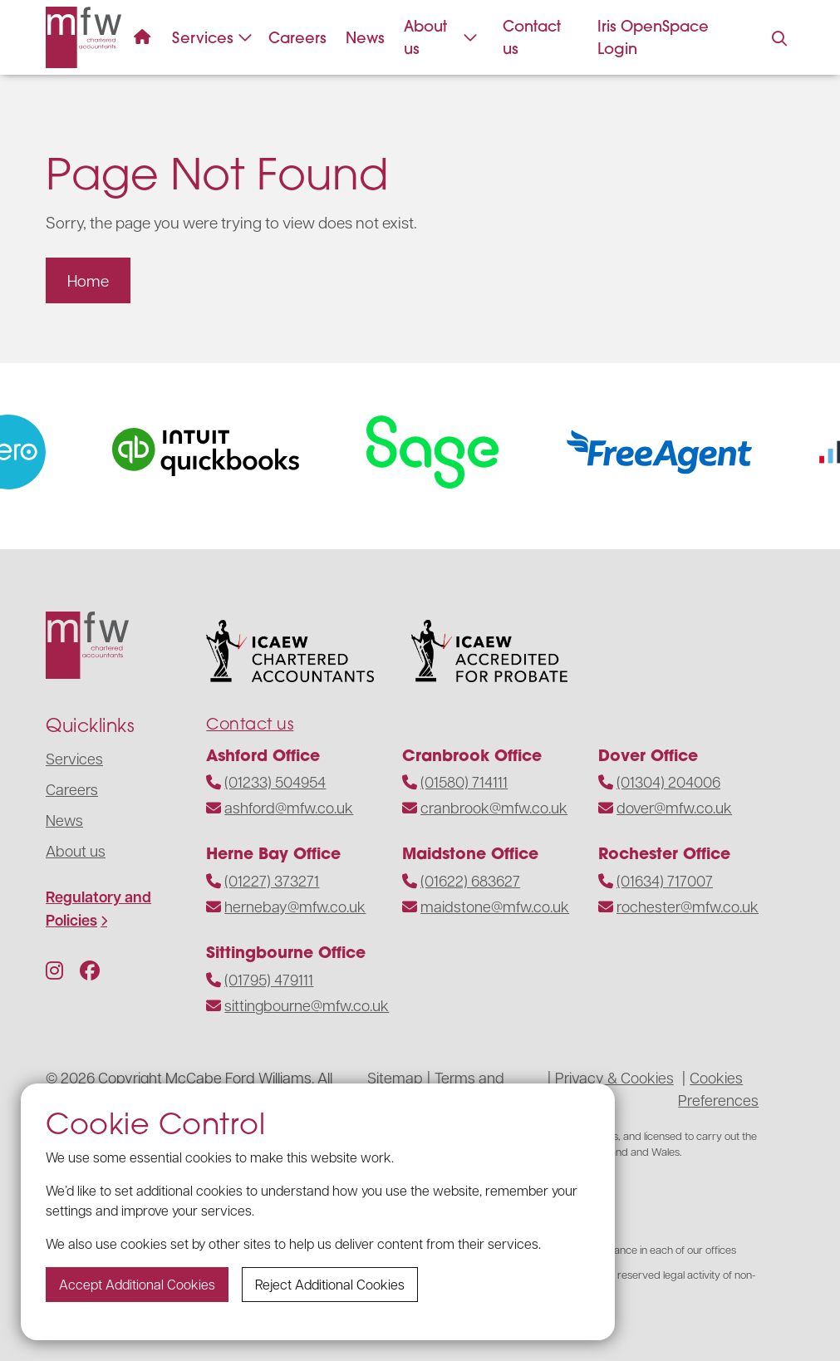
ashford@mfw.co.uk (288, 807)
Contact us (532, 37)
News (365, 37)
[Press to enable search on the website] (779, 39)
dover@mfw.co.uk (674, 807)
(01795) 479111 (268, 979)
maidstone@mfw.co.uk (494, 906)
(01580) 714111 (464, 781)
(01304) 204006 (668, 781)
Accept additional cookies (137, 1284)
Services (212, 37)
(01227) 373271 (271, 880)
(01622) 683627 (470, 880)
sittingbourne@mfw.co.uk (306, 1005)
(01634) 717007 (664, 880)
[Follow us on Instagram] (54, 969)
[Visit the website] (220, 452)
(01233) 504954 (275, 781)
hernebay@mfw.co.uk (295, 906)
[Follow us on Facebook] (90, 969)
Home (88, 280)
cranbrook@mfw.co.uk (493, 807)
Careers (297, 37)
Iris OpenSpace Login (653, 37)
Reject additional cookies (330, 1284)
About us (441, 37)
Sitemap (395, 1077)
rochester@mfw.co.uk (687, 906)
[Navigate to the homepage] (83, 37)
